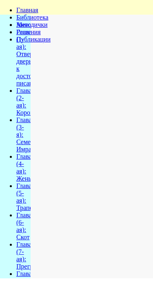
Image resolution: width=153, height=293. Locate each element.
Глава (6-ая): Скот (24, 226)
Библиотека (32, 17)
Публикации (33, 39)
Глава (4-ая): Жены (24, 167)
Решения (28, 31)
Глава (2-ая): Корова (26, 101)
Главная (27, 10)
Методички (32, 24)
